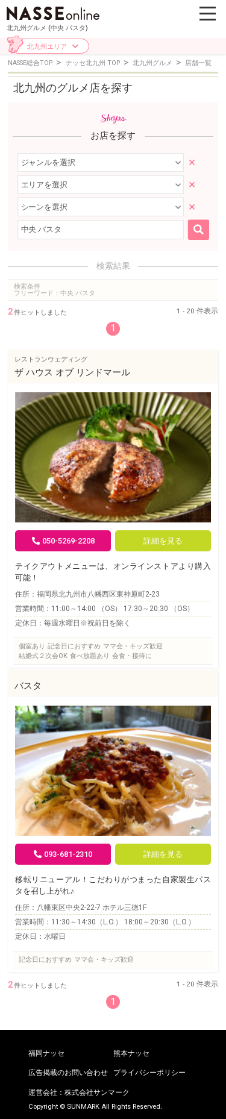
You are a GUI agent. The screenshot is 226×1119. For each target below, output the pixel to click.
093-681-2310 (63, 854)
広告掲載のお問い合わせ (68, 1072)
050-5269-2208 (63, 540)
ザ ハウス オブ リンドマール (72, 372)
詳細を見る (163, 540)
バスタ (28, 685)
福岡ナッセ (46, 1053)
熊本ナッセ (131, 1053)
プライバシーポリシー (149, 1072)
